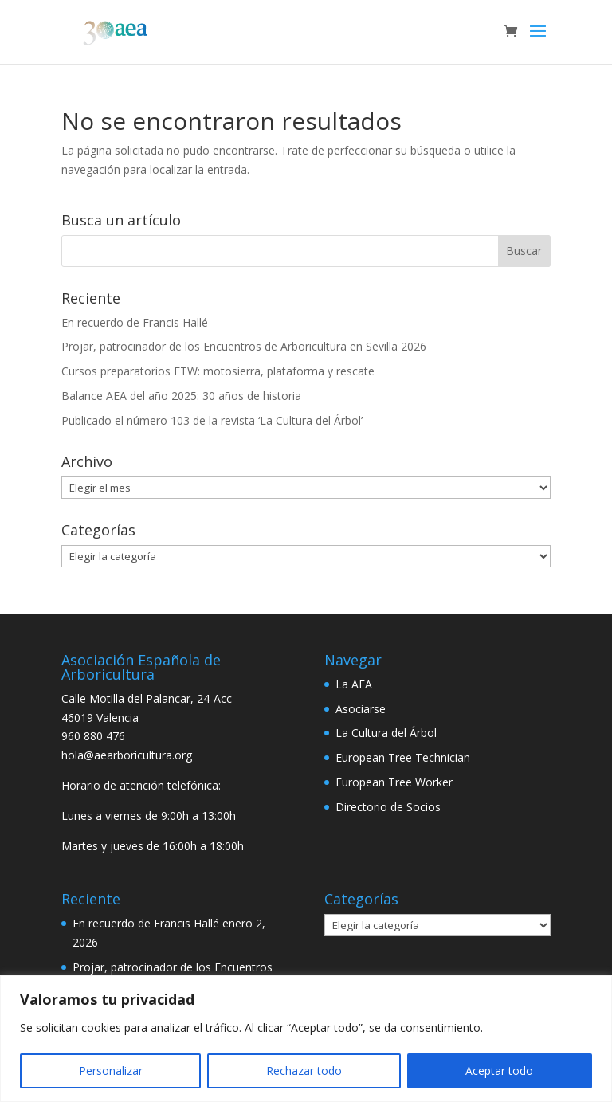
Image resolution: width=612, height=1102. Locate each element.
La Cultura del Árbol (386, 732)
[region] (306, 1038)
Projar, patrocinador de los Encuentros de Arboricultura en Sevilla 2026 (243, 346)
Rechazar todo (304, 1070)
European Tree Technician (402, 757)
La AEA (353, 684)
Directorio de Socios (388, 806)
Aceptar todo (499, 1070)
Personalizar (111, 1070)
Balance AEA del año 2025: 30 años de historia (181, 395)
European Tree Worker (394, 782)
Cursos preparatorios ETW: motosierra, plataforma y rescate (218, 370)
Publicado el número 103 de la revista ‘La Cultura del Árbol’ (212, 420)
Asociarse (360, 708)
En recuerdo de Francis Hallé (134, 322)
